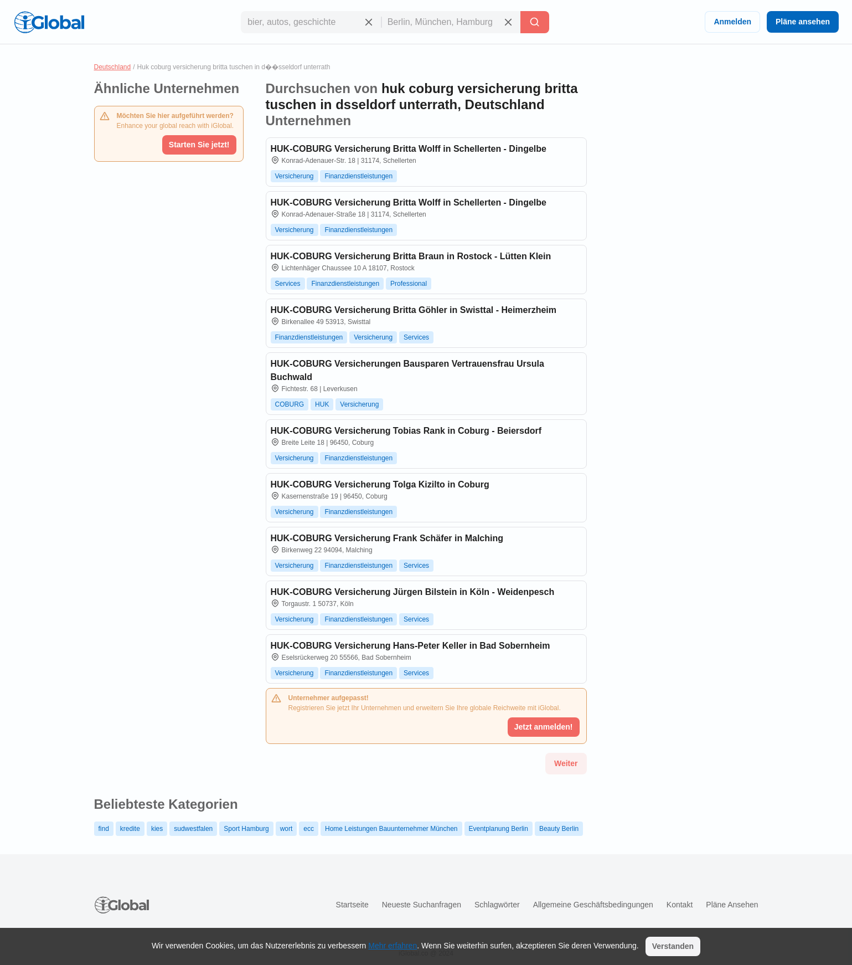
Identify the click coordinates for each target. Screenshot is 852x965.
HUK (322, 404)
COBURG (289, 404)
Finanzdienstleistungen (358, 176)
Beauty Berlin (559, 829)
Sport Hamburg (246, 829)
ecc (308, 829)
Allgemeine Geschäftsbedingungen (593, 904)
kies (157, 829)
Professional (408, 284)
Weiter (566, 763)
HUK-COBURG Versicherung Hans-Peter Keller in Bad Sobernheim (410, 645)
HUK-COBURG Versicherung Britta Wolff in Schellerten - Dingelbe (408, 148)
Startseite (352, 904)
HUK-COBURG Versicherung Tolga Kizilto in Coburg (380, 484)
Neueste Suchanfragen (421, 904)
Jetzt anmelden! (543, 726)
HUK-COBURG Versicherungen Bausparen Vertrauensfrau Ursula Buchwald (407, 370)
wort (286, 829)
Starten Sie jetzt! (199, 144)
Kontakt (680, 904)
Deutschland (112, 67)
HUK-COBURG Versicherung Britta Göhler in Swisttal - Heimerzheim (414, 310)
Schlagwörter (497, 904)
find (104, 829)
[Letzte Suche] (534, 22)
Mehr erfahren (392, 945)
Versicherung (294, 176)
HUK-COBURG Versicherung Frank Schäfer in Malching (387, 538)
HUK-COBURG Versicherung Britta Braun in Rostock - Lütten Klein (411, 256)
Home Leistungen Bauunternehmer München (391, 829)
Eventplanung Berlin (498, 829)
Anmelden (732, 21)
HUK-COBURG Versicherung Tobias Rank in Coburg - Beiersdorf (406, 430)
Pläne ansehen (803, 21)
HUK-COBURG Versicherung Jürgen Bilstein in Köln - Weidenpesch (413, 592)
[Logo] (49, 22)
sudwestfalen (193, 829)
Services (288, 284)
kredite (130, 829)
